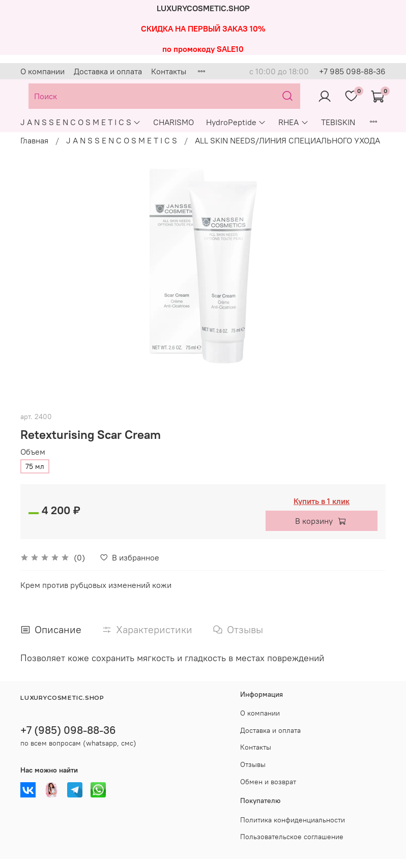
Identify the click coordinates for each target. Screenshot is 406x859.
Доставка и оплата (108, 71)
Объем (32, 452)
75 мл (34, 466)
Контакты (168, 71)
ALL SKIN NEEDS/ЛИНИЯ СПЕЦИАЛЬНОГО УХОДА (287, 140)
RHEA (293, 122)
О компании (42, 71)
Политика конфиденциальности (292, 819)
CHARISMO (173, 122)
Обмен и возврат (268, 781)
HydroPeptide (236, 122)
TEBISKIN (338, 122)
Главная (34, 140)
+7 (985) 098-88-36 (68, 730)
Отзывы (253, 764)
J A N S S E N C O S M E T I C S (80, 122)
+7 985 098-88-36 (352, 71)
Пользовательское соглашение (291, 836)
